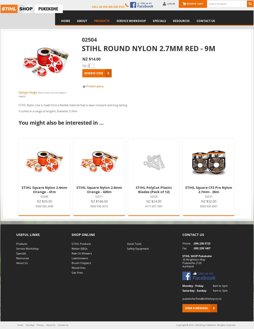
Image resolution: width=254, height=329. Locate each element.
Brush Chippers (81, 263)
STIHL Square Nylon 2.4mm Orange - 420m (99, 189)
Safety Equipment (138, 248)
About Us (22, 263)
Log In (171, 3)
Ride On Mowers (82, 253)
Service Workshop (131, 21)
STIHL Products (81, 244)
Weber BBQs (79, 248)
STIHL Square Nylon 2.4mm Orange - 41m (44, 189)
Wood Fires (78, 268)
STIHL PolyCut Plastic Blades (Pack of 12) (154, 189)
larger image (29, 92)
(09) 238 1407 (202, 248)
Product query (95, 86)
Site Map (30, 325)
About (82, 21)
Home (65, 21)
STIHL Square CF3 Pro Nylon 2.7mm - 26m (208, 189)
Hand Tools (134, 244)
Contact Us (206, 21)
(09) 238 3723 (202, 243)
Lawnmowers (80, 258)
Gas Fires (77, 272)
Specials (159, 21)
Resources (181, 21)
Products (102, 21)
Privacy (40, 325)
